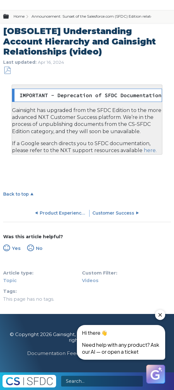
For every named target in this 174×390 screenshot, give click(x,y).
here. (149, 150)
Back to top (16, 194)
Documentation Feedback (59, 353)
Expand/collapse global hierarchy (10, 16)
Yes (16, 248)
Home (19, 16)
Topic (10, 280)
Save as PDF (7, 70)
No (39, 248)
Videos (90, 280)
